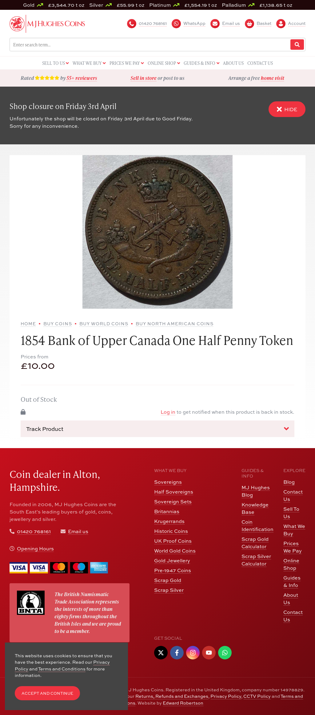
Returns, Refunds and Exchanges (171, 696)
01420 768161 (34, 531)
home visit (272, 77)
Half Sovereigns (173, 491)
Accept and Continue (47, 693)
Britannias (166, 511)
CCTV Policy (257, 696)
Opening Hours (35, 548)
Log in (168, 411)
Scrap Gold (167, 580)
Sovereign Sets (173, 501)
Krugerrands (169, 521)
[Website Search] (297, 44)
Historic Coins (171, 531)
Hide (287, 109)
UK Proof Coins (173, 540)
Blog (289, 482)
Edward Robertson (183, 703)
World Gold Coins (175, 550)
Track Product (157, 429)
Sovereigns (168, 482)
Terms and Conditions (62, 669)
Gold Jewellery (172, 560)
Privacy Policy (225, 696)
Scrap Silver (169, 590)
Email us (78, 531)
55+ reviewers (81, 77)
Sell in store (143, 77)
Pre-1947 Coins (172, 570)
